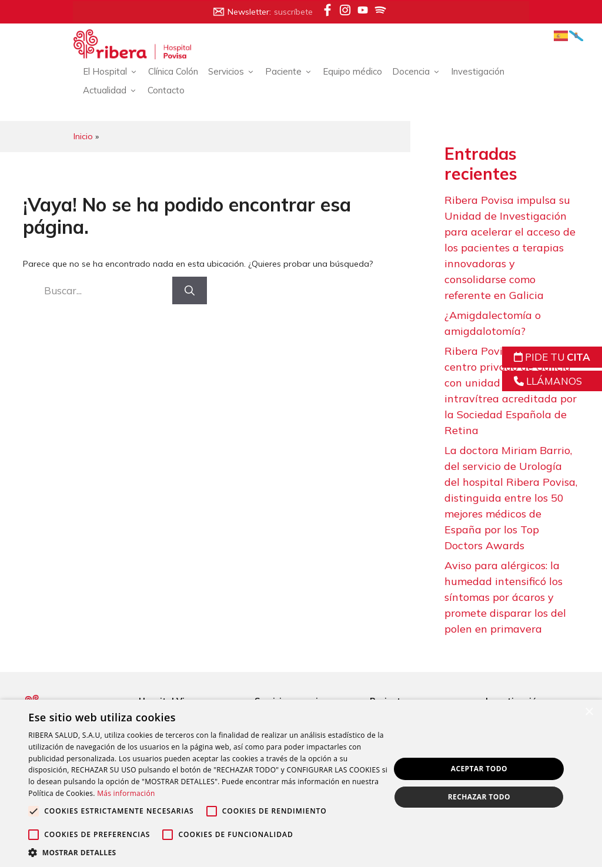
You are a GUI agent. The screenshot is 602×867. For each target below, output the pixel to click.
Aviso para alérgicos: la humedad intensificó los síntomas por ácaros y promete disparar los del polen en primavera (506, 597)
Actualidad (113, 91)
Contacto (169, 90)
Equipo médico (355, 71)
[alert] (301, 783)
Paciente (292, 72)
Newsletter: (262, 12)
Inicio (86, 136)
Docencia (419, 72)
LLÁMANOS (548, 381)
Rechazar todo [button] (478, 797)
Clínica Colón (176, 71)
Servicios (235, 72)
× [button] (588, 712)
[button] (204, 852)
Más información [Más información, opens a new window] (210, 793)
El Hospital (114, 72)
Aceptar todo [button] (478, 769)
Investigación (480, 71)
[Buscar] (190, 290)
